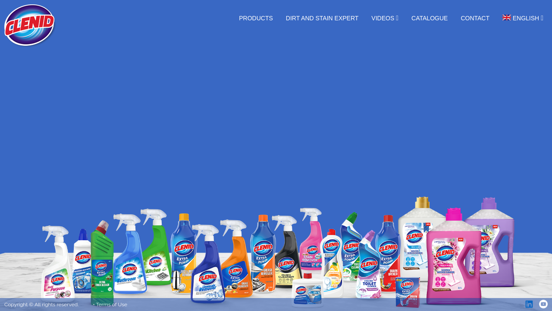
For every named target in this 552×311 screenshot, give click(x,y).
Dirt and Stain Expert (322, 18)
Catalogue (429, 18)
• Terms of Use (110, 304)
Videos (382, 18)
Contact (475, 18)
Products (256, 18)
